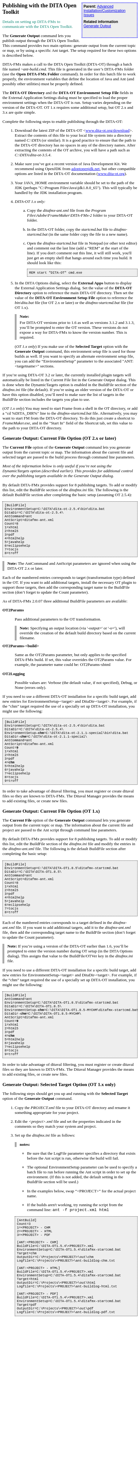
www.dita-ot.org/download (107, 130)
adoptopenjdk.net (85, 168)
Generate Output (97, 26)
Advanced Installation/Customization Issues (105, 10)
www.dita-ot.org (111, 173)
